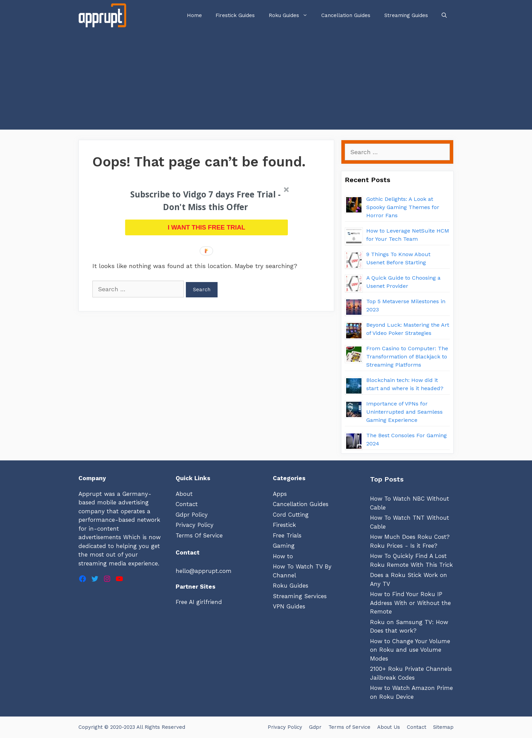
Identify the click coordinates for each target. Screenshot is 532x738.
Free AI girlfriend (199, 602)
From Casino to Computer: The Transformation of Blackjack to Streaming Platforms (407, 356)
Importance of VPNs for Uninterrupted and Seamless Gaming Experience (404, 411)
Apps (280, 493)
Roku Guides (291, 15)
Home (194, 15)
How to (283, 556)
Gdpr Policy (192, 514)
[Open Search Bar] (444, 15)
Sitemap (443, 727)
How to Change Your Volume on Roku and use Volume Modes (410, 650)
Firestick (284, 524)
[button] (205, 201)
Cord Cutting (291, 514)
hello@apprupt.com (204, 570)
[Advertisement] (266, 82)
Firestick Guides (235, 15)
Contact (187, 504)
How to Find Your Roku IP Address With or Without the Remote (410, 603)
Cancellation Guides (345, 15)
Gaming (284, 545)
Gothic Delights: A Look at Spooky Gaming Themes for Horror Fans (402, 207)
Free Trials (287, 535)
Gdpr (315, 727)
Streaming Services (300, 596)
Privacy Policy (194, 524)
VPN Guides (289, 606)
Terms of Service (349, 727)
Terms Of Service (199, 535)
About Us (388, 727)
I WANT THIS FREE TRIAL (207, 227)
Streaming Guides (406, 15)
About (184, 493)
